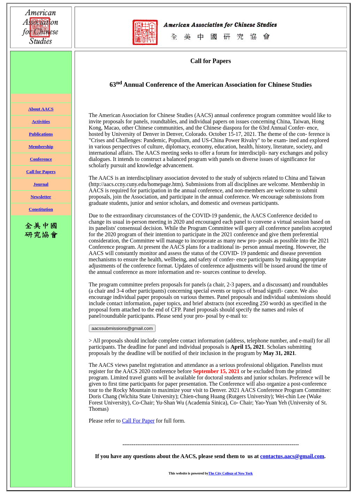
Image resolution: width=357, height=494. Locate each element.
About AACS (41, 108)
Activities (41, 121)
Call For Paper (138, 421)
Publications (41, 134)
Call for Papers (40, 171)
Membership (41, 146)
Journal (40, 184)
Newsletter (41, 196)
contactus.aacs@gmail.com (292, 456)
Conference (41, 159)
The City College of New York (230, 473)
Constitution (41, 209)
